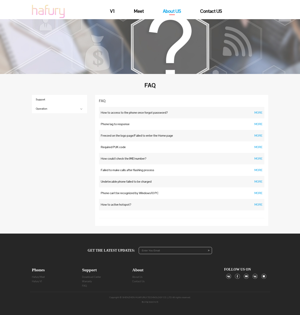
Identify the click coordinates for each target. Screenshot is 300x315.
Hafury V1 (37, 281)
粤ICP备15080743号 (150, 302)
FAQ (84, 285)
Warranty (87, 281)
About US (172, 11)
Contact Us (138, 281)
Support (40, 99)
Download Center (91, 277)
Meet (139, 11)
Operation (41, 108)
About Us (137, 277)
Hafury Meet (38, 277)
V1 (112, 11)
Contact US (211, 11)
